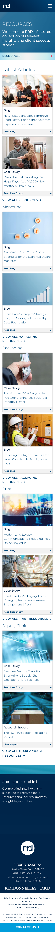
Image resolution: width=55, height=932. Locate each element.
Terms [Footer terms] (19, 907)
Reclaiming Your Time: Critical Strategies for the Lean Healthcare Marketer (27, 257)
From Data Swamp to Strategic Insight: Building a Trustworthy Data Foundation (25, 318)
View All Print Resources (25, 618)
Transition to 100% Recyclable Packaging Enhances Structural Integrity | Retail (26, 398)
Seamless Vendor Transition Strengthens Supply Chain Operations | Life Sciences (23, 675)
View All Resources (20, 200)
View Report (28, 744)
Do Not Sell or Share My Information (26, 904)
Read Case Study (28, 193)
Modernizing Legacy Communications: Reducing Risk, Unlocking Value (27, 539)
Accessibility (32, 907)
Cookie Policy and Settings (33, 898)
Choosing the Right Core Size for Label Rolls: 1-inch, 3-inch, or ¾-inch (26, 459)
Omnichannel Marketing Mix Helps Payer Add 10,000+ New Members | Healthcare (24, 181)
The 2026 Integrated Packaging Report (25, 735)
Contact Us (26, 927)
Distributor (10, 898)
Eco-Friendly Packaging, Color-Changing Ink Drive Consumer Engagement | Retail (25, 600)
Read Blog (28, 131)
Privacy (26, 901)
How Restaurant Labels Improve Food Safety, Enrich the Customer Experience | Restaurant (27, 120)
